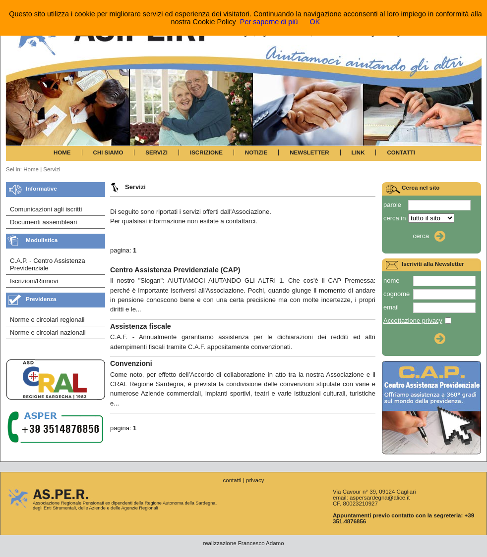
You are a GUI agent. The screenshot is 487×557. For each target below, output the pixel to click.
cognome (396, 294)
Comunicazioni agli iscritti (46, 209)
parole (392, 204)
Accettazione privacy (412, 320)
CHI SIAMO (108, 152)
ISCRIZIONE (206, 152)
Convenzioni (131, 363)
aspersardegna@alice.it (380, 498)
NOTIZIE (256, 152)
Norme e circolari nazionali (48, 332)
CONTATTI (401, 152)
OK (315, 22)
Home (31, 169)
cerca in (394, 218)
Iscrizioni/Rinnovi (34, 281)
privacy (255, 480)
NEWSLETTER (309, 152)
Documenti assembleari (43, 222)
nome (391, 280)
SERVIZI (156, 152)
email (391, 307)
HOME (62, 152)
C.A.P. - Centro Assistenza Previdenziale (47, 264)
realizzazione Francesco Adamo (243, 543)
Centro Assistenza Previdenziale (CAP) (175, 270)
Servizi (52, 169)
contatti (232, 480)
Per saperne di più (269, 22)
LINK (358, 152)
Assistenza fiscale (140, 326)
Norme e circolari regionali (47, 319)
